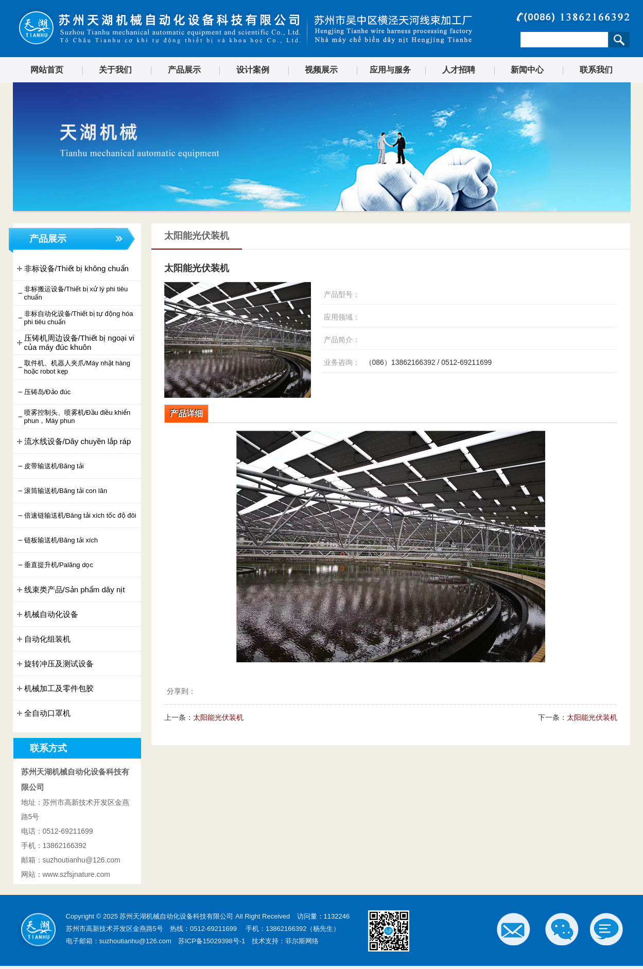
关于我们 (115, 69)
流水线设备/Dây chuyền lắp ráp (73, 441)
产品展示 (184, 69)
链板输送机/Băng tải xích (56, 540)
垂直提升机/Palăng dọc (54, 565)
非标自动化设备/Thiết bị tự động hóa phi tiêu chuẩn (74, 318)
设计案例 (252, 69)
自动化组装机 (43, 639)
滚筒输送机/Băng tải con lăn (61, 491)
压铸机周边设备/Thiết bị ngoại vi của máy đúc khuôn (74, 342)
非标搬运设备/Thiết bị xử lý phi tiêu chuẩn (71, 293)
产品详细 (186, 413)
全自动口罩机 (43, 713)
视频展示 (321, 69)
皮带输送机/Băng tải (49, 466)
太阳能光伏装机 (218, 717)
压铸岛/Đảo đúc (43, 392)
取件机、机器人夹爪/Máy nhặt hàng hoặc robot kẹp (72, 367)
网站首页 (46, 69)
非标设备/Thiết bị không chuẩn (72, 268)
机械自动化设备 (46, 614)
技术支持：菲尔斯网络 (285, 941)
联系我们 (596, 69)
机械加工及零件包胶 (54, 688)
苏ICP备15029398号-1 (211, 941)
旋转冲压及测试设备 (54, 663)
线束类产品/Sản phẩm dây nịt (70, 589)
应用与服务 (390, 69)
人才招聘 (458, 69)
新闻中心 (527, 69)
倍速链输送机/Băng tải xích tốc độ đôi (75, 515)
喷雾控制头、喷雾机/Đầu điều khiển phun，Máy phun (73, 417)
